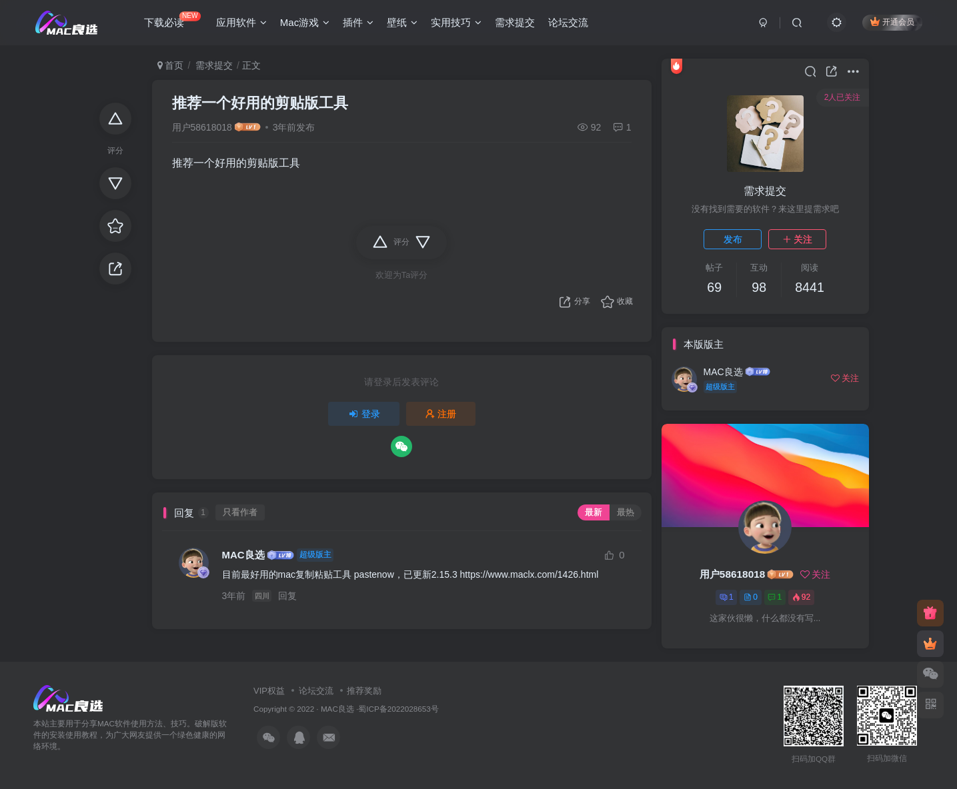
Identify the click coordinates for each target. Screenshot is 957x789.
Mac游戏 (304, 22)
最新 (593, 512)
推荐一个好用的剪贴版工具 (260, 103)
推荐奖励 (364, 691)
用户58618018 (202, 127)
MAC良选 (243, 554)
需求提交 (515, 22)
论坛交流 (568, 22)
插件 (358, 22)
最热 (625, 512)
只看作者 (240, 512)
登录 (364, 413)
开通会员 (892, 22)
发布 (733, 239)
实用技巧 (456, 22)
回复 (287, 595)
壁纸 (402, 22)
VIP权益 (269, 691)
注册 (440, 413)
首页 (170, 65)
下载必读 (172, 19)
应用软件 (241, 22)
